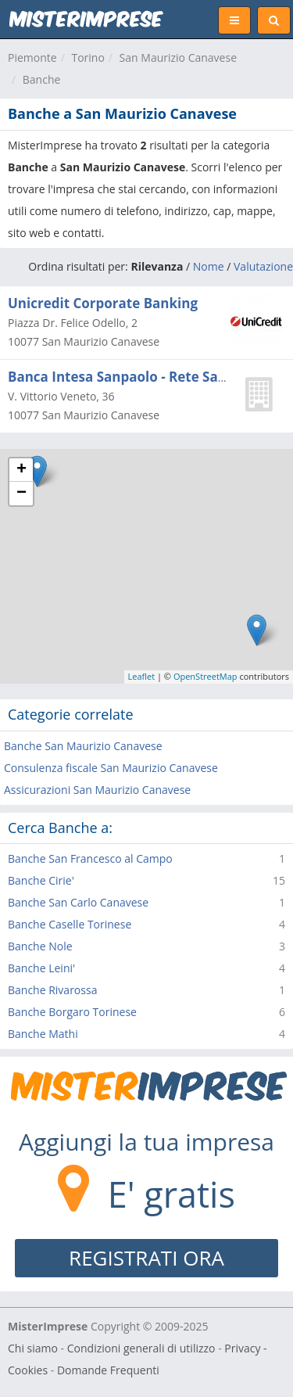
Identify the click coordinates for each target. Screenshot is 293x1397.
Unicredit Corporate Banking (103, 303)
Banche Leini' (41, 968)
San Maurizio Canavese (178, 57)
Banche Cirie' (41, 880)
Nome (208, 266)
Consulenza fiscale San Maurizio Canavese (111, 767)
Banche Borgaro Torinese (72, 1011)
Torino (87, 57)
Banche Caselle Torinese (69, 924)
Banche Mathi (43, 1033)
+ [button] (21, 470)
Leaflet (141, 676)
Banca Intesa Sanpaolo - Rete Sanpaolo (135, 377)
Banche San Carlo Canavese (78, 902)
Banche (42, 79)
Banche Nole (40, 946)
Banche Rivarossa (52, 989)
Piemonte (32, 57)
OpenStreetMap (205, 676)
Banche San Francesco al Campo (90, 858)
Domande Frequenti (108, 1370)
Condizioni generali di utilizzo (141, 1348)
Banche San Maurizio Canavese (83, 745)
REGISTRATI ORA (146, 1258)
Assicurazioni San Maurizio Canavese (97, 789)
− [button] (21, 493)
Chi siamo (33, 1348)
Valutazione (263, 266)
